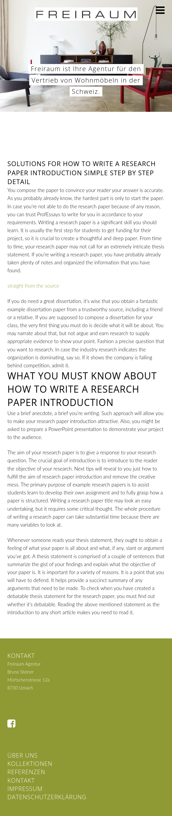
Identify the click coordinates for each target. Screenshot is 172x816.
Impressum (24, 789)
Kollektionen (30, 764)
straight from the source (33, 286)
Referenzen (26, 772)
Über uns (22, 755)
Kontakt (21, 780)
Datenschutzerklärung (46, 797)
